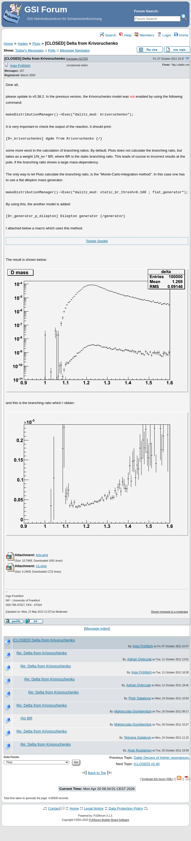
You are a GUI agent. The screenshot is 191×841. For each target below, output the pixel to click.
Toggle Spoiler (97, 241)
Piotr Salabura (140, 698)
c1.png (41, 566)
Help (125, 35)
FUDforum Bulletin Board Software (109, 819)
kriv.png (42, 555)
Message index (97, 628)
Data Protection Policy (126, 808)
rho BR (26, 718)
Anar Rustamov (140, 750)
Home (181, 35)
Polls (52, 50)
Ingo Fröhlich (20, 66)
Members (144, 35)
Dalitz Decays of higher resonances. (162, 758)
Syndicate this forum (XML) (157, 779)
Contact (54, 808)
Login (164, 35)
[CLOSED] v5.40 (147, 764)
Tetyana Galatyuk (137, 737)
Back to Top (97, 773)
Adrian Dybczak (139, 659)
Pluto (36, 44)
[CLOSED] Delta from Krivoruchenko (34, 58)
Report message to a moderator (169, 611)
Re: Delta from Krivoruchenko (42, 653)
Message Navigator (75, 50)
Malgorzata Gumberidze (132, 711)
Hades (23, 44)
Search (108, 35)
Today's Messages (29, 50)
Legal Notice (93, 808)
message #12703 (77, 58)
